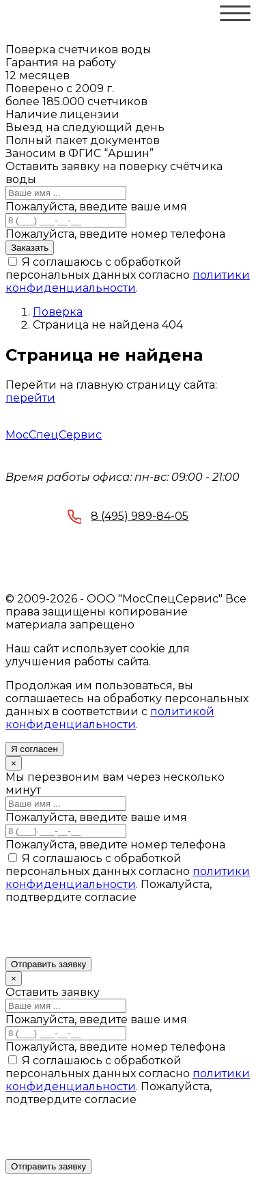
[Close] (13, 763)
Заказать (29, 247)
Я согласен (34, 749)
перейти (30, 397)
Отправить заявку (48, 964)
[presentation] (109, 930)
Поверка (58, 311)
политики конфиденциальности (127, 281)
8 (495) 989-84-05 (128, 518)
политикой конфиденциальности (109, 718)
